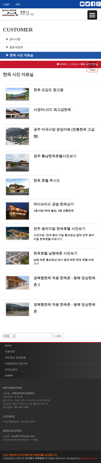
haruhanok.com (89, 458)
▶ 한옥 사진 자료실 (19, 55)
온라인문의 (11, 369)
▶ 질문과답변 (14, 47)
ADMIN (9, 375)
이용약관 (10, 351)
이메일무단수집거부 (16, 363)
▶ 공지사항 (13, 39)
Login (6, 4)
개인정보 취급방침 (15, 357)
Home (8, 345)
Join (17, 4)
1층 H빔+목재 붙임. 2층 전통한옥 (54, 210)
